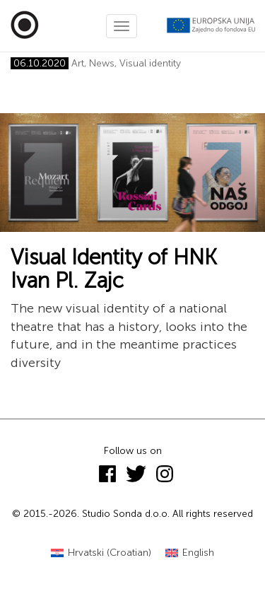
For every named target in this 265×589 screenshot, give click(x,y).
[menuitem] (101, 553)
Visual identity (150, 63)
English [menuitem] (198, 553)
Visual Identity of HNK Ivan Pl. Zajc (114, 269)
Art (77, 63)
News (101, 63)
